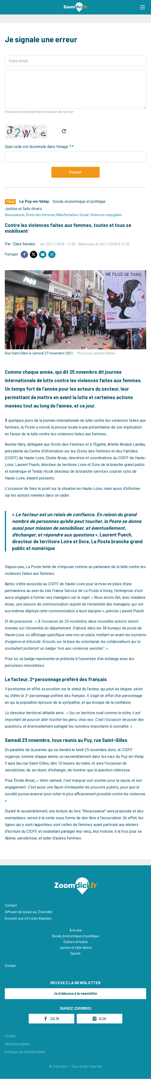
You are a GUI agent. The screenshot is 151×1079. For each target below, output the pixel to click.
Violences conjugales (106, 215)
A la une (75, 930)
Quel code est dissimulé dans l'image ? (38, 146)
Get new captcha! (64, 131)
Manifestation (67, 215)
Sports (75, 953)
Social (84, 215)
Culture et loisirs (75, 942)
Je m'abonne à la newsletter (75, 993)
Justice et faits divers (23, 208)
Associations (14, 215)
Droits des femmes (40, 215)
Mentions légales (18, 1044)
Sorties (10, 966)
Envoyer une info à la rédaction (28, 918)
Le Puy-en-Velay (34, 201)
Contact (11, 905)
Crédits (10, 1036)
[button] (142, 7)
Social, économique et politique (79, 201)
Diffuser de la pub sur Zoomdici (28, 912)
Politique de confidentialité (25, 1052)
